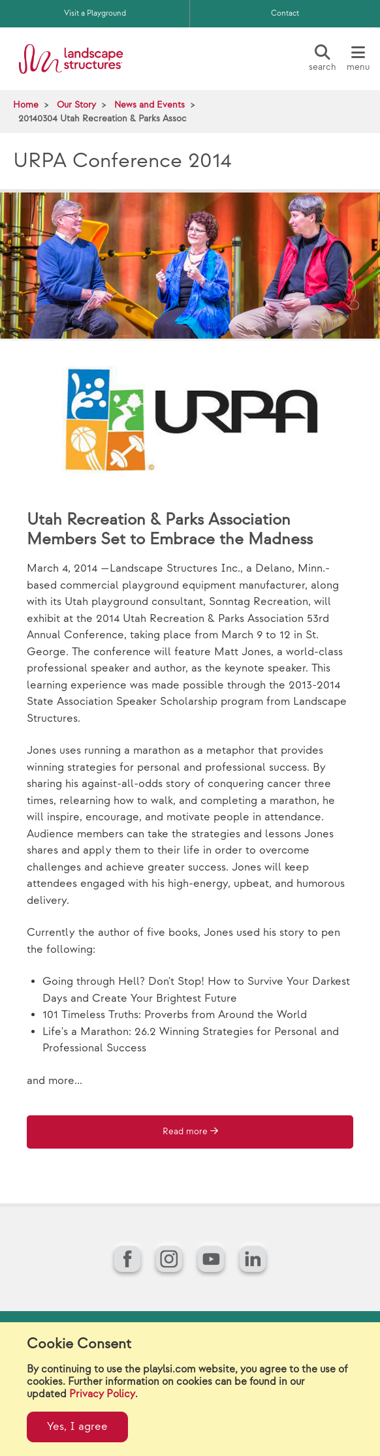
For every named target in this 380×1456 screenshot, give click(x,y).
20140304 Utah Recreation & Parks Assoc (102, 118)
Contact (285, 13)
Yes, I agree (77, 1426)
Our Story (76, 104)
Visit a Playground (95, 13)
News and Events (149, 104)
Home (26, 104)
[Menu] (357, 58)
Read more (185, 1131)
